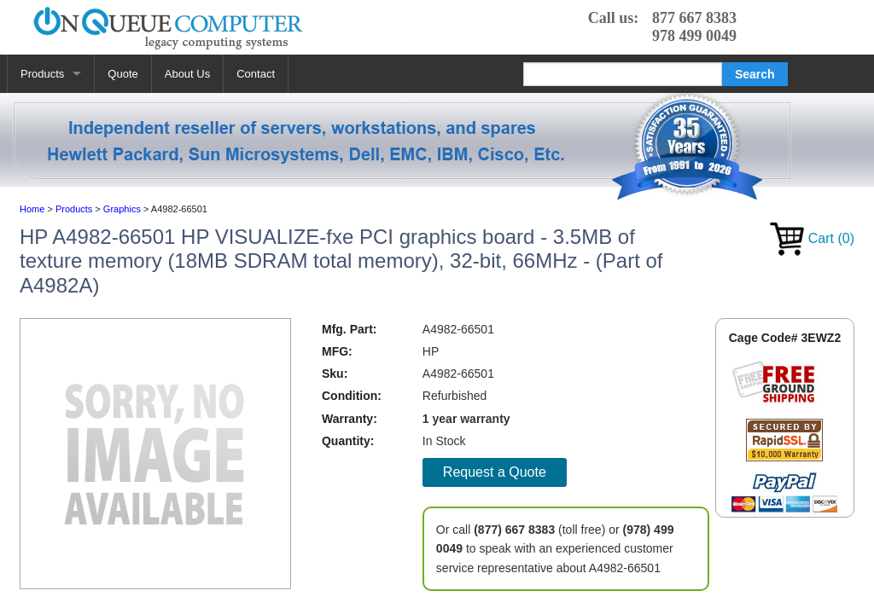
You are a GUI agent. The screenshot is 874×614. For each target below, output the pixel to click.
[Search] (622, 74)
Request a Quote (494, 472)
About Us (187, 73)
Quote (122, 73)
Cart (812, 238)
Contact (255, 73)
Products (42, 73)
